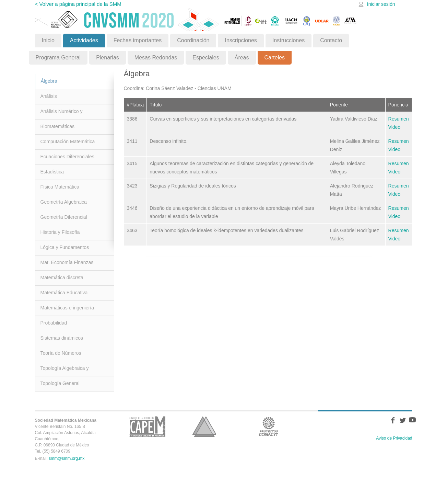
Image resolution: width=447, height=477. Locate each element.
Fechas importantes (138, 40)
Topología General (60, 383)
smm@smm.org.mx (66, 458)
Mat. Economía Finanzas (67, 262)
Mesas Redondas (155, 57)
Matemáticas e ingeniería (67, 307)
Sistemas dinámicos (61, 338)
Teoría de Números (60, 353)
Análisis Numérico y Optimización (61, 114)
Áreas (242, 57)
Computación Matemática (67, 141)
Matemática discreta (61, 277)
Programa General (58, 57)
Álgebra (49, 81)
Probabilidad (53, 323)
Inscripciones (241, 40)
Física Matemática (60, 187)
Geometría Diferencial (63, 217)
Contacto (331, 40)
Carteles (274, 57)
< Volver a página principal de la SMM (78, 4)
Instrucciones (288, 40)
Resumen (398, 119)
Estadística (52, 171)
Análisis (48, 96)
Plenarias (107, 57)
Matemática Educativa (64, 292)
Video (394, 127)
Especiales (205, 57)
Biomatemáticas (57, 126)
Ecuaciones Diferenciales (67, 156)
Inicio (48, 40)
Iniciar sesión (381, 4)
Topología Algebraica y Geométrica (64, 370)
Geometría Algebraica (63, 202)
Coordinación (193, 40)
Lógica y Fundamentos (64, 247)
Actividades (84, 40)
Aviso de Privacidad (394, 438)
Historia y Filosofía (60, 232)
